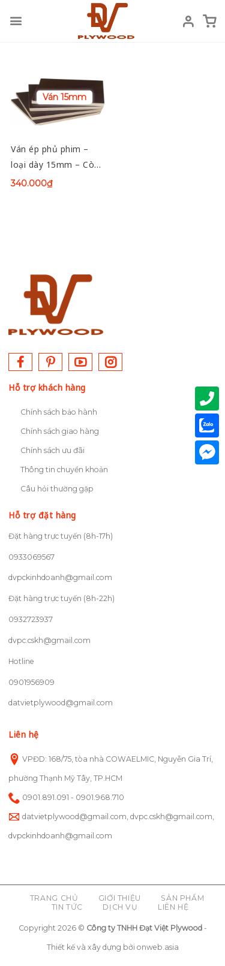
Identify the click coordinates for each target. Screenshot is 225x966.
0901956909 (31, 682)
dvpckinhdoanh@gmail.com (60, 577)
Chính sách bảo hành (58, 411)
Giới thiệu (119, 897)
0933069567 (31, 557)
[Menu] (15, 21)
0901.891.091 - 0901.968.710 (73, 797)
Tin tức (67, 906)
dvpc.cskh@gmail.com (49, 640)
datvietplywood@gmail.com (60, 702)
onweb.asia (158, 947)
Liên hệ (173, 906)
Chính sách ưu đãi (52, 450)
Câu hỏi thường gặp (57, 488)
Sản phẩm (182, 897)
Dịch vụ (120, 906)
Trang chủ (54, 897)
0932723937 (30, 619)
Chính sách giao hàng (59, 431)
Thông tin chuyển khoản (64, 469)
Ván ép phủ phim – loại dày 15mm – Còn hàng (55, 158)
